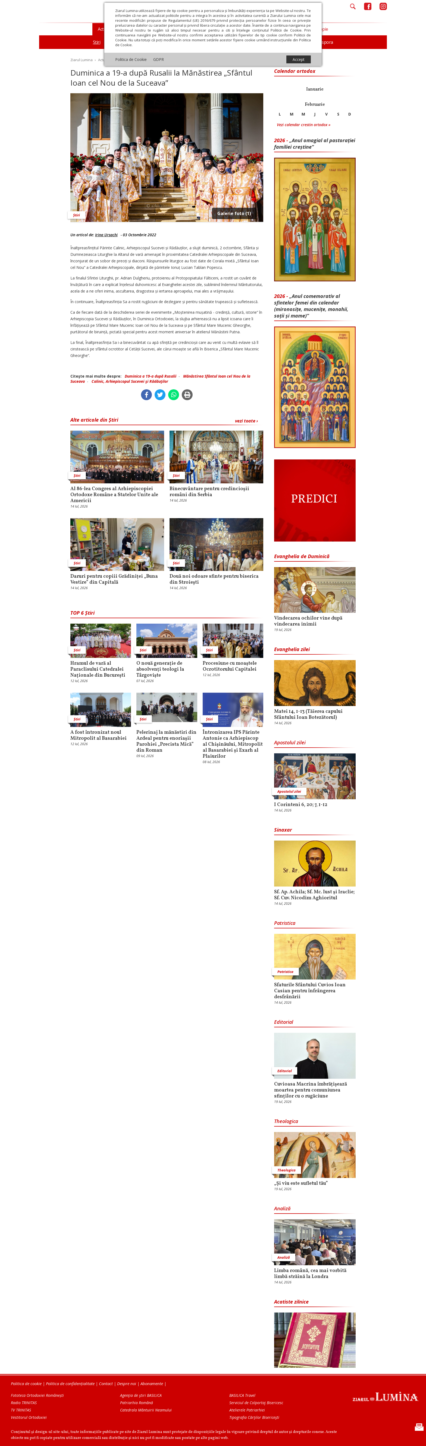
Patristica (284, 923)
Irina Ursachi (106, 234)
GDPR (158, 59)
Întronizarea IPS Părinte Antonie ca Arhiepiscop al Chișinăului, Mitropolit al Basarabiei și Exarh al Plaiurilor (233, 745)
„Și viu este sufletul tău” (301, 1184)
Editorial (283, 1022)
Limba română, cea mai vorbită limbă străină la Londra (310, 1274)
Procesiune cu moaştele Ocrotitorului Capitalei (230, 667)
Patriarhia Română (136, 1402)
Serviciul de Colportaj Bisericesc (256, 1402)
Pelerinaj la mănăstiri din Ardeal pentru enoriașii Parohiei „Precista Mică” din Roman (166, 742)
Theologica (286, 1121)
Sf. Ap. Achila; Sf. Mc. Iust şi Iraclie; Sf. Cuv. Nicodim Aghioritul (314, 895)
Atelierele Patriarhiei (247, 1410)
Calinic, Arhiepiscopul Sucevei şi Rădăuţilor (130, 381)
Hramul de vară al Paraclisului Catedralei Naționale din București (97, 670)
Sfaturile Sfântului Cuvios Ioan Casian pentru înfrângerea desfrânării (310, 991)
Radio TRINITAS (24, 1402)
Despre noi (126, 1383)
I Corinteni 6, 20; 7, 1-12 (300, 805)
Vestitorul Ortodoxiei (29, 1417)
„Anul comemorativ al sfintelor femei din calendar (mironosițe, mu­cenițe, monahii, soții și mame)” (311, 306)
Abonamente (151, 1383)
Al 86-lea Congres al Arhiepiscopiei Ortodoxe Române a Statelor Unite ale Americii (114, 495)
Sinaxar (283, 829)
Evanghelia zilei (292, 649)
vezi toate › (246, 421)
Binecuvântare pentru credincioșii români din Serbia (209, 492)
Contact (106, 1383)
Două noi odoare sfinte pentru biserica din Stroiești (214, 580)
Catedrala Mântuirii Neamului (146, 1410)
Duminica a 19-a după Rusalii (150, 376)
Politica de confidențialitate (70, 1383)
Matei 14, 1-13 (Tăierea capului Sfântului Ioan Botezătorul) (308, 715)
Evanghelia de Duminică (302, 556)
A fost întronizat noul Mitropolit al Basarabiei (98, 736)
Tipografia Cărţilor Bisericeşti (254, 1417)
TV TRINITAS (21, 1410)
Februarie (315, 105)
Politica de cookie (26, 1383)
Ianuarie (315, 89)
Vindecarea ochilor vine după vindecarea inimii (308, 621)
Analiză (282, 1208)
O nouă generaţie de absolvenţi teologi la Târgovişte (160, 670)
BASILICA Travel (242, 1395)
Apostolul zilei (290, 742)
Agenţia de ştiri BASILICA (141, 1395)
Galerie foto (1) (234, 213)
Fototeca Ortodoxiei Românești (37, 1395)
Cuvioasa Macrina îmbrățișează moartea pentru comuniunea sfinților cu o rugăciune (310, 1090)
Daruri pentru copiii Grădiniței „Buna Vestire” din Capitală (114, 580)
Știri (76, 215)
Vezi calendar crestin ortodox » (303, 124)
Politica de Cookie (131, 59)
